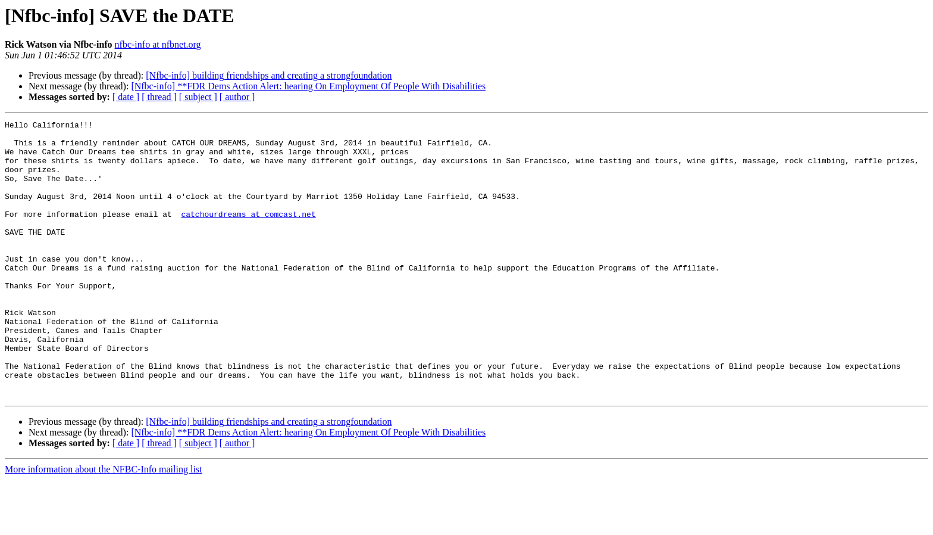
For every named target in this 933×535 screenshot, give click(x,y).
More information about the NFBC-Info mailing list (103, 525)
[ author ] (237, 97)
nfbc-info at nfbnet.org (158, 44)
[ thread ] (159, 97)
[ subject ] (198, 97)
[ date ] (125, 97)
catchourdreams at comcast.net (248, 233)
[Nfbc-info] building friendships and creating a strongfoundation (269, 75)
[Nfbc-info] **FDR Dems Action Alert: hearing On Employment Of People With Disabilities (308, 86)
